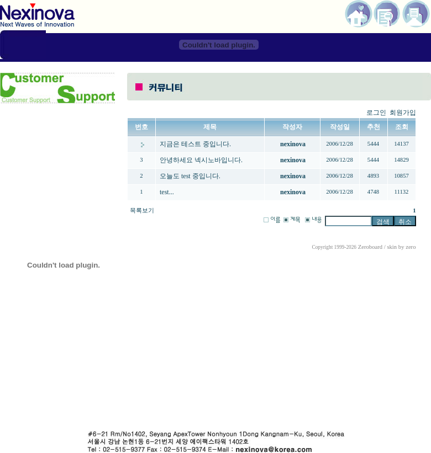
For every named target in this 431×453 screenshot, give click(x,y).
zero (411, 247)
